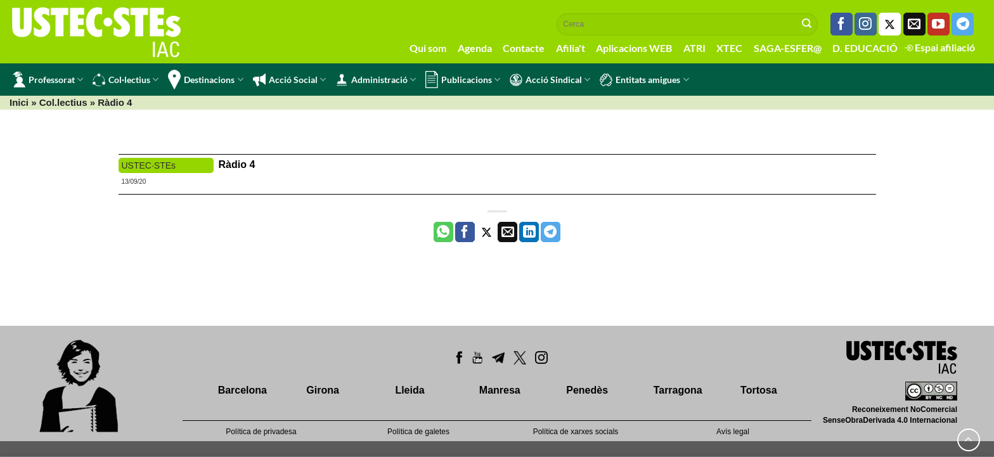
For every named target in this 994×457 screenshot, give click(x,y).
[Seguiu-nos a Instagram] (866, 24)
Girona (322, 390)
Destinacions (205, 79)
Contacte (524, 48)
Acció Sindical (550, 80)
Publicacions (462, 79)
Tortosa (758, 390)
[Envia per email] (507, 232)
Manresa (499, 390)
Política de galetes (418, 431)
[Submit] (807, 24)
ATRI (694, 48)
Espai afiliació (940, 47)
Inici (19, 102)
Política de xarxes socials (576, 431)
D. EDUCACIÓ (865, 48)
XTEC (729, 48)
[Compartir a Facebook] (465, 232)
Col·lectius (125, 80)
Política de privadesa (261, 431)
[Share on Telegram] (550, 232)
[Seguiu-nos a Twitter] (890, 24)
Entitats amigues (644, 80)
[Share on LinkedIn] (529, 232)
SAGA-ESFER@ (788, 48)
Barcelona (242, 390)
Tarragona (678, 390)
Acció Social (289, 80)
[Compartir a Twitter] (486, 232)
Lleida (409, 390)
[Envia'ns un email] (914, 24)
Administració (375, 80)
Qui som (428, 48)
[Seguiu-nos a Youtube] (938, 24)
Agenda (475, 48)
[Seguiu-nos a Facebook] (841, 24)
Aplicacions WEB (634, 48)
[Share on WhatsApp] (443, 232)
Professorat (48, 79)
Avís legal (732, 431)
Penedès (587, 390)
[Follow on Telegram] (963, 24)
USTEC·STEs (149, 165)
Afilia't (570, 48)
